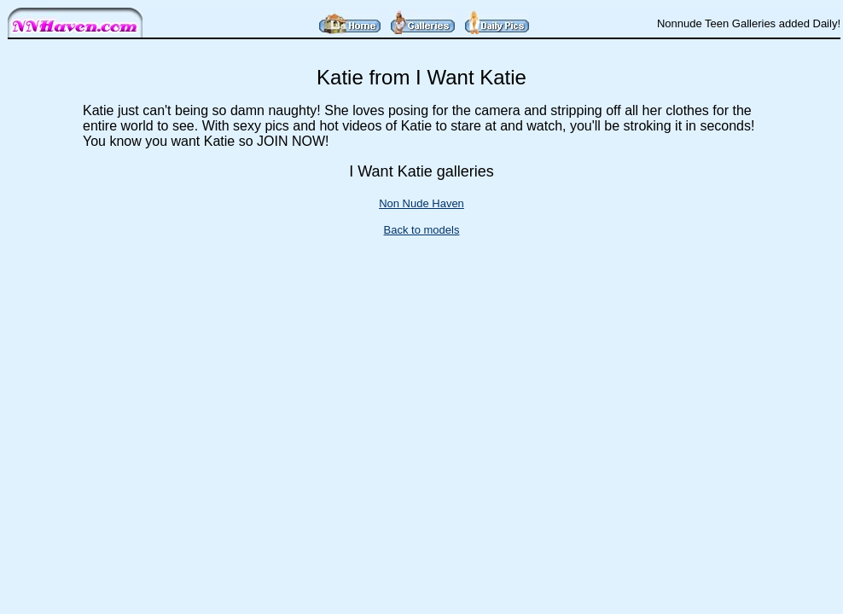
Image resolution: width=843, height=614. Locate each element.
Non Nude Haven (421, 203)
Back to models (422, 229)
